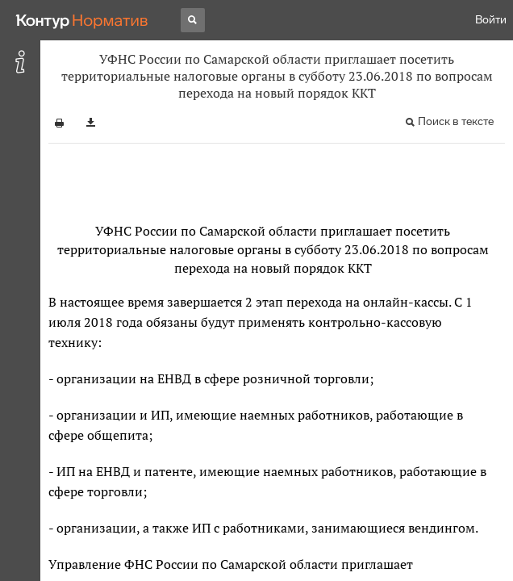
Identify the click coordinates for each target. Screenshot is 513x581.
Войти (491, 20)
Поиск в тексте (456, 121)
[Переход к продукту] (82, 20)
